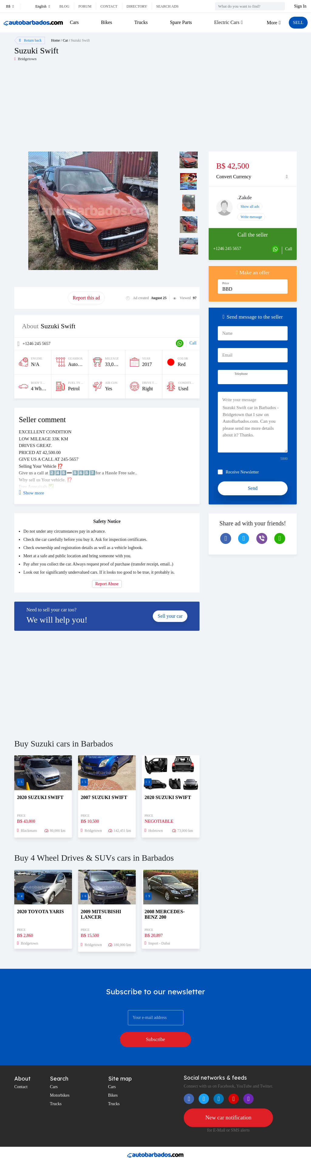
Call (193, 343)
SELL (297, 22)
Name (227, 333)
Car (65, 40)
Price (225, 283)
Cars (74, 22)
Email (227, 355)
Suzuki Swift (80, 40)
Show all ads (250, 206)
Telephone (241, 373)
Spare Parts (180, 22)
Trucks (140, 22)
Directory (137, 6)
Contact (109, 6)
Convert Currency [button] (233, 176)
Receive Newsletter (242, 472)
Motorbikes (60, 1080)
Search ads (167, 6)
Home (55, 40)
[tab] (252, 176)
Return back (30, 40)
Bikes (106, 22)
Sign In (300, 6)
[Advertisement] (85, 109)
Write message (251, 217)
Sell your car (170, 616)
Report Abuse (107, 584)
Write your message (239, 400)
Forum (84, 6)
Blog (64, 6)
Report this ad (86, 297)
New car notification (228, 1102)
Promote (41, 297)
